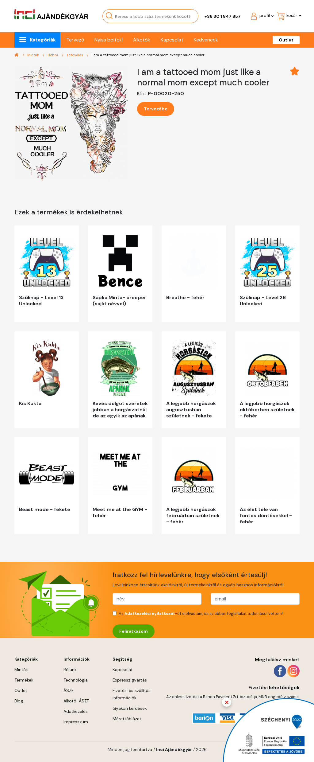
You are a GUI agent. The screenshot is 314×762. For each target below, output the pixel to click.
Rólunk (70, 669)
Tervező (75, 40)
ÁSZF (68, 690)
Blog (18, 701)
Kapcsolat (172, 40)
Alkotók (141, 40)
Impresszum (75, 722)
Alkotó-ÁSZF (76, 701)
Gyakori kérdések (130, 708)
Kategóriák (43, 40)
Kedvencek (206, 40)
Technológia (75, 680)
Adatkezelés (75, 711)
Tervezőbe (155, 108)
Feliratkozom (133, 631)
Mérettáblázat (127, 718)
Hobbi (53, 55)
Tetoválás (75, 55)
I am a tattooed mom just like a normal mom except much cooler (148, 55)
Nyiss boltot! (108, 40)
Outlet (286, 40)
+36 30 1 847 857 (223, 16)
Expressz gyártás (130, 680)
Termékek (23, 680)
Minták (33, 55)
